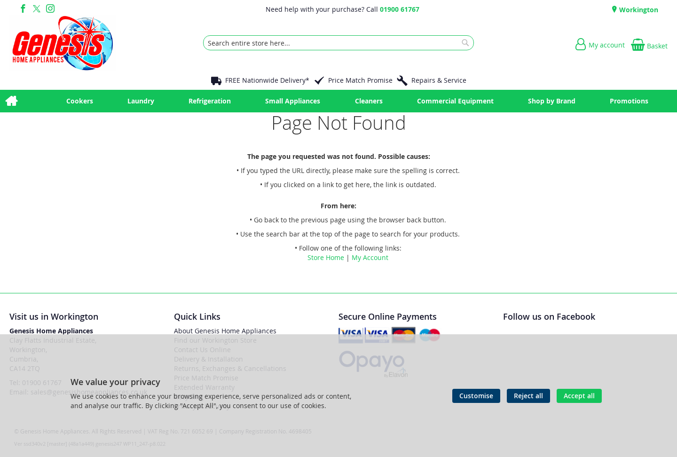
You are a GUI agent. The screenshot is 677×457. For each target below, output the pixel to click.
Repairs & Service (438, 80)
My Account (370, 257)
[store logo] (62, 43)
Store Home (325, 257)
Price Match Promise (360, 80)
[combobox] (338, 42)
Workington (637, 9)
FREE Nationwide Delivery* (267, 80)
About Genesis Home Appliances (225, 330)
